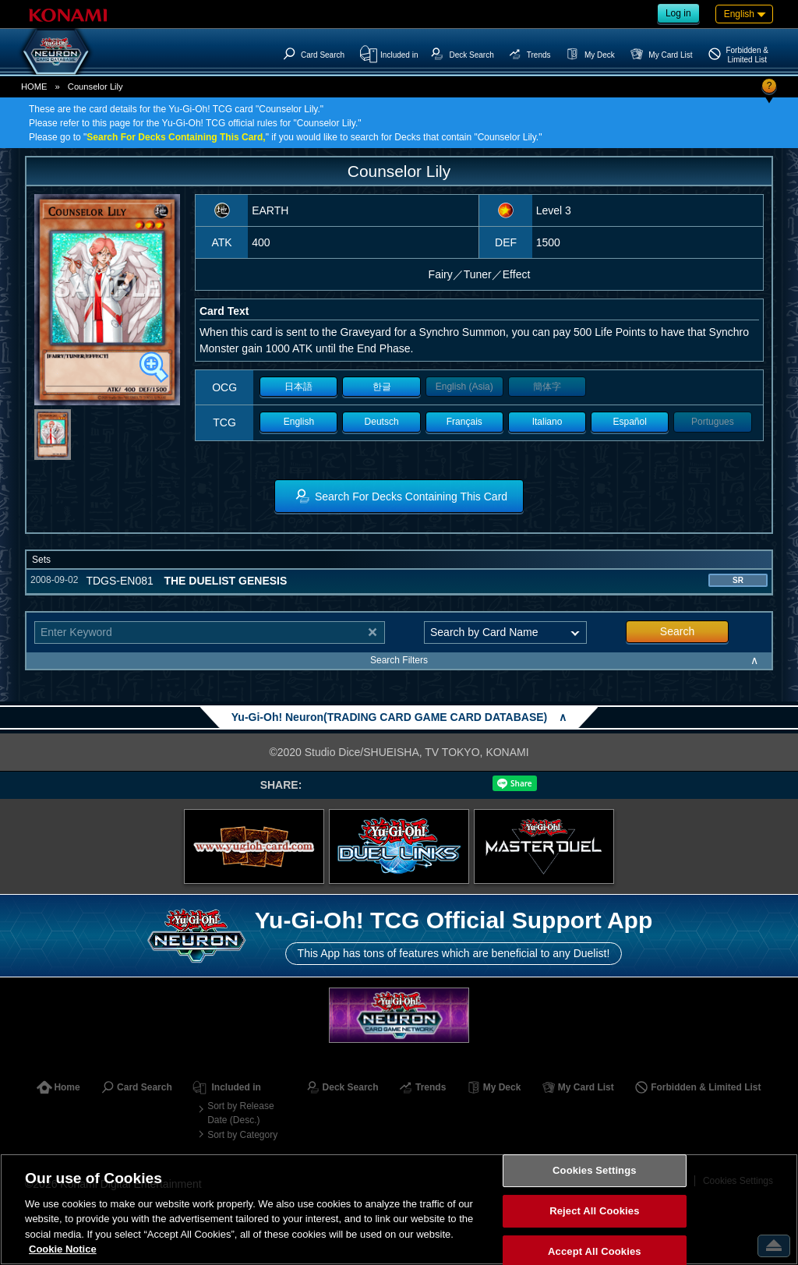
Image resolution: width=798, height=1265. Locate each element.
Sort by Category (242, 1134)
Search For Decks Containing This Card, (176, 137)
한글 (382, 386)
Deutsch (382, 421)
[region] (399, 1209)
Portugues (712, 421)
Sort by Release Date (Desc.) (240, 1113)
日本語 (298, 386)
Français (464, 421)
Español (630, 421)
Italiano (547, 421)
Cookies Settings (595, 1171)
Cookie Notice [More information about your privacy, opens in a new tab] (63, 1249)
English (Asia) (464, 386)
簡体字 (547, 386)
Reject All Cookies (594, 1211)
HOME (34, 86)
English (299, 421)
